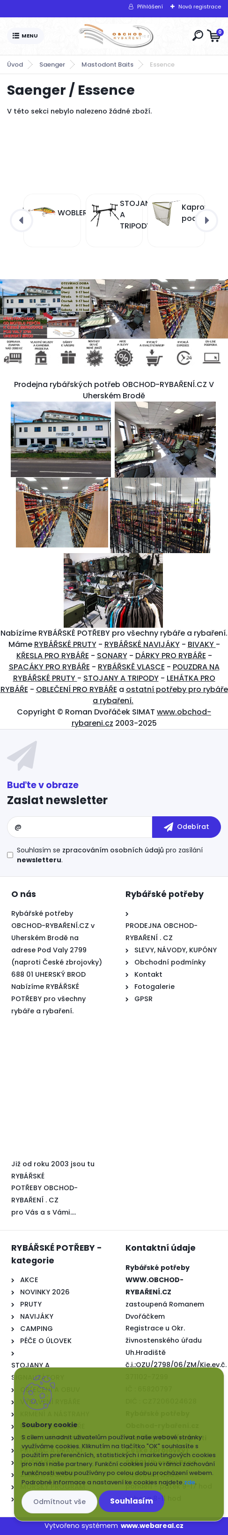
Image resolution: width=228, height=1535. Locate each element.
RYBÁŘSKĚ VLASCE (131, 666)
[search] (198, 35)
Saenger (52, 64)
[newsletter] (187, 827)
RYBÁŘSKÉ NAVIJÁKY (142, 644)
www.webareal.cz (152, 1525)
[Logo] (116, 36)
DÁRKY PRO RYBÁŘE (170, 655)
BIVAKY (202, 644)
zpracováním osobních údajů (113, 850)
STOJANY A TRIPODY (121, 678)
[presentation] (21, 220)
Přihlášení (150, 6)
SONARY (112, 655)
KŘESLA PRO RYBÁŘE (52, 655)
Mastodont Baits (107, 64)
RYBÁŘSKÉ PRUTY (65, 644)
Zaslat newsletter (57, 800)
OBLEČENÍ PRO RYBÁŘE (76, 689)
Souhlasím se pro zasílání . (110, 855)
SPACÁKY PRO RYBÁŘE (49, 666)
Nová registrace (199, 6)
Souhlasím (131, 1501)
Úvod (15, 64)
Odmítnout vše (59, 1501)
